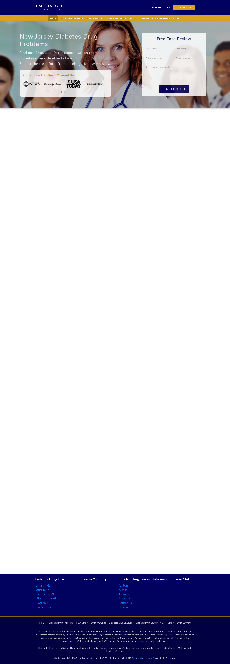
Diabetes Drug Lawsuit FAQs (150, 622)
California (125, 602)
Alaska (123, 589)
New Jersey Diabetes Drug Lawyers (160, 18)
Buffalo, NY (43, 607)
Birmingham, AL (46, 598)
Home (53, 18)
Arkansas (125, 598)
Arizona (124, 594)
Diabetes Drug (49, 7)
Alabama (124, 585)
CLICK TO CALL (184, 7)
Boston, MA (44, 602)
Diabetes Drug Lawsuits (121, 622)
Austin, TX (43, 589)
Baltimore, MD (45, 594)
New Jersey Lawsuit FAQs (121, 18)
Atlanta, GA (43, 585)
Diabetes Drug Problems (61, 622)
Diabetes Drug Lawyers (179, 622)
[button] (41, 92)
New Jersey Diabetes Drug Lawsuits (81, 18)
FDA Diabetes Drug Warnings (91, 622)
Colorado (125, 607)
